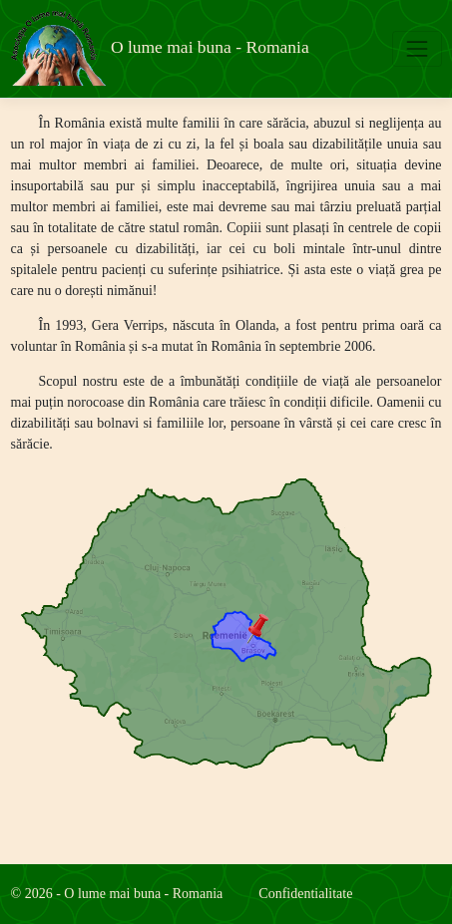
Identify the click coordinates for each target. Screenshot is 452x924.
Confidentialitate (305, 893)
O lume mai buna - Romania (160, 48)
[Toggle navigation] (416, 48)
